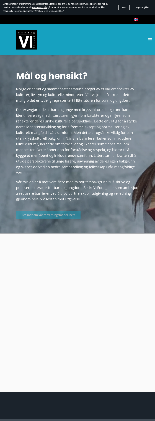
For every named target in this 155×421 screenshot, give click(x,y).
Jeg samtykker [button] (142, 7)
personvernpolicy (40, 7)
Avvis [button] (124, 7)
